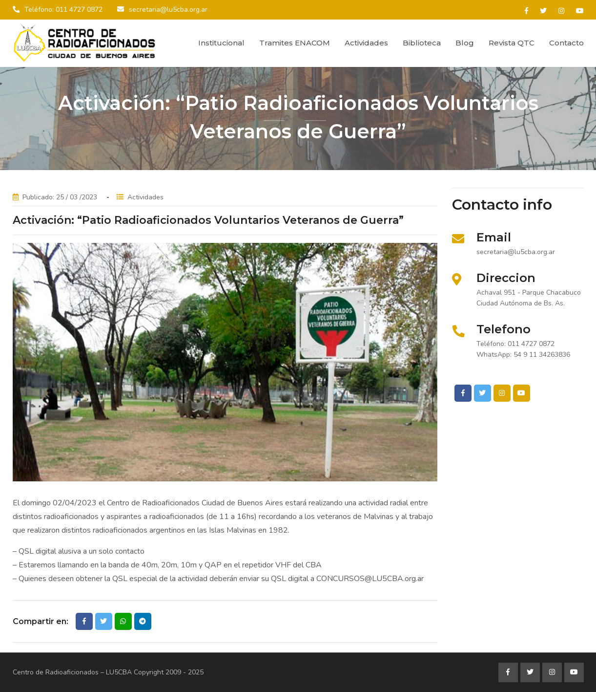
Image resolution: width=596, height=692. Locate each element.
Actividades (366, 42)
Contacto (566, 42)
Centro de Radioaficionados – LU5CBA (72, 672)
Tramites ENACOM (294, 42)
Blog (464, 42)
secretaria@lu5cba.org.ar (168, 9)
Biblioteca (422, 42)
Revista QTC (511, 42)
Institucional (221, 42)
